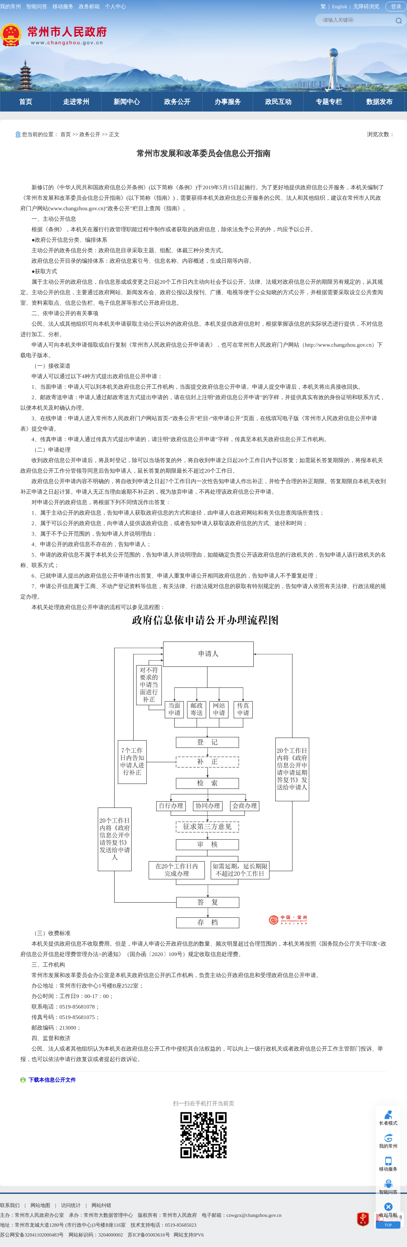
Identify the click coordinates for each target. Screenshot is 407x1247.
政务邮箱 (89, 6)
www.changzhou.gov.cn (77, 208)
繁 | (324, 6)
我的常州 (12, 6)
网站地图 (40, 1205)
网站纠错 (101, 1205)
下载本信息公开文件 (52, 1080)
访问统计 (71, 1205)
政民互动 (278, 101)
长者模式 (388, 1123)
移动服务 (63, 6)
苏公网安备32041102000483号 (32, 1234)
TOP (388, 1225)
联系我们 (10, 1205)
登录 (396, 6)
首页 (25, 101)
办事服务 (228, 101)
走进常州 (76, 101)
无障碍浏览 (366, 6)
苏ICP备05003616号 (149, 1234)
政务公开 (177, 101)
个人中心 (114, 6)
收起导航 (388, 1215)
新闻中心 (127, 101)
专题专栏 (329, 101)
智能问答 (37, 6)
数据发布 (379, 101)
